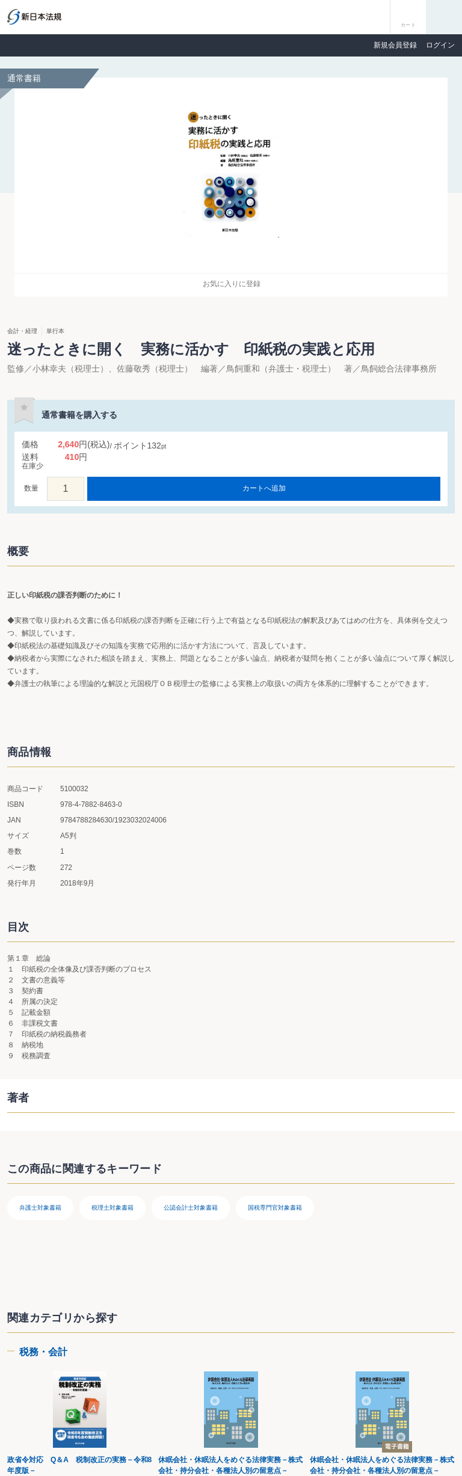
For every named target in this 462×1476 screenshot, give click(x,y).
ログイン (440, 45)
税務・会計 (43, 1352)
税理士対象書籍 (112, 1207)
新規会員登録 (395, 45)
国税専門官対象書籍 (275, 1207)
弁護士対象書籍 (40, 1207)
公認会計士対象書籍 (191, 1207)
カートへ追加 (264, 488)
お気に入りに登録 (231, 284)
